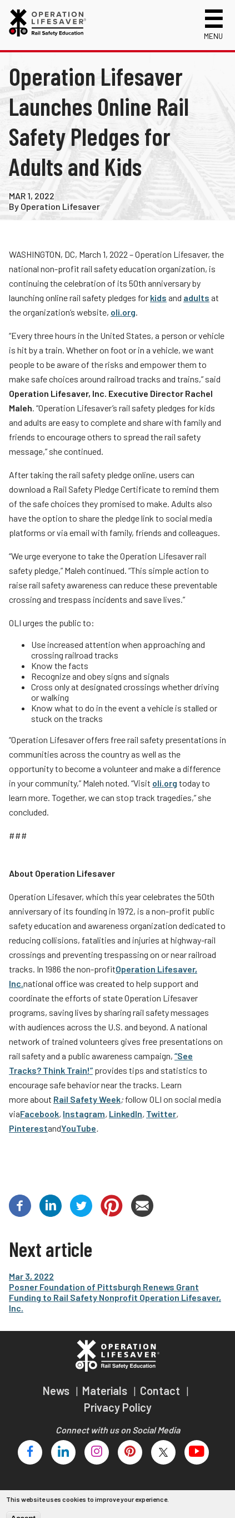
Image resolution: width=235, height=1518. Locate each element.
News (57, 1390)
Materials (105, 1390)
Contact (161, 1390)
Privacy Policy (118, 1407)
